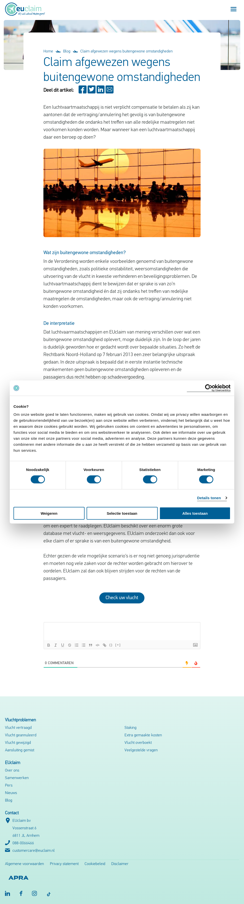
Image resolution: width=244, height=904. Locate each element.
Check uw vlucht (122, 597)
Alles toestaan (195, 513)
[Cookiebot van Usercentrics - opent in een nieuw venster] (209, 388)
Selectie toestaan (122, 513)
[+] (118, 645)
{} (111, 645)
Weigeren (49, 513)
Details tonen (209, 498)
